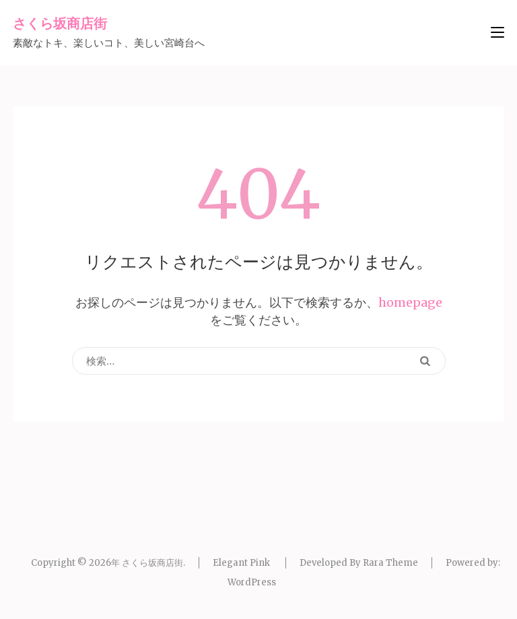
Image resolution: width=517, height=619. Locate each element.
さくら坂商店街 (60, 23)
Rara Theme (390, 563)
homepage (410, 302)
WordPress (252, 582)
